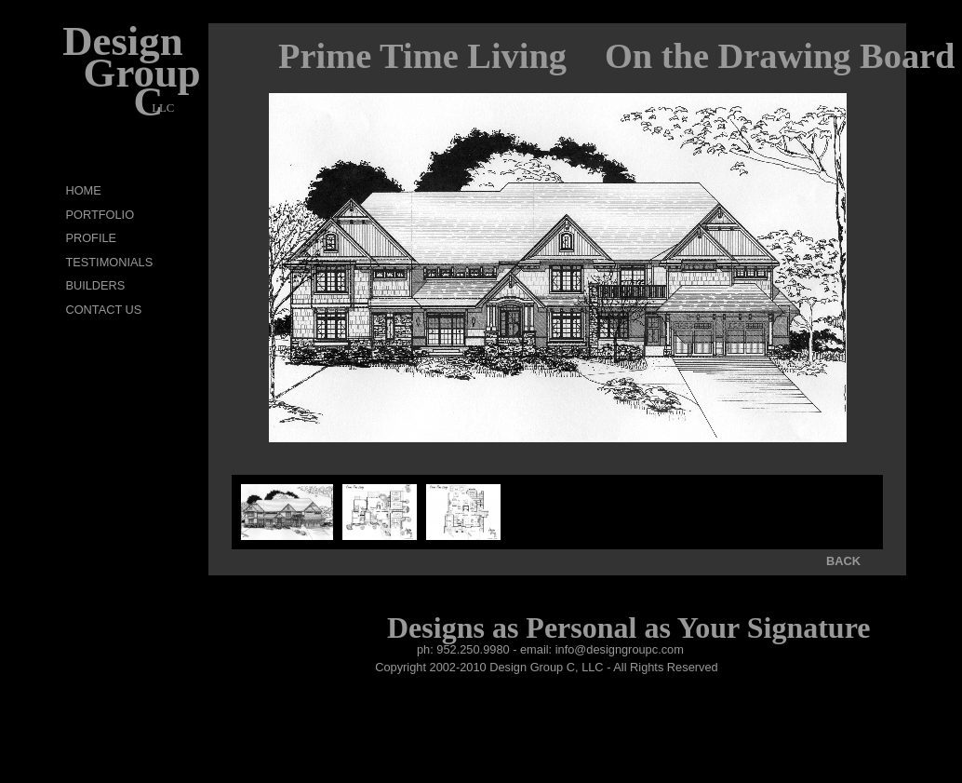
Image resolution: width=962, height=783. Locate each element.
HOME (82, 190)
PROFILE (90, 238)
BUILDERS (95, 285)
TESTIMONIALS (109, 262)
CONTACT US (103, 310)
